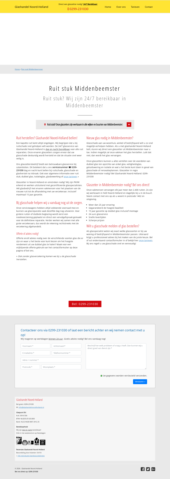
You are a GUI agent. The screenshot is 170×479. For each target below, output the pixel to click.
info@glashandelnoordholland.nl (31, 407)
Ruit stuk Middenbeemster (32, 69)
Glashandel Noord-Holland (31, 7)
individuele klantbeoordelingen (31, 456)
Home (17, 69)
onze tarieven (70, 176)
